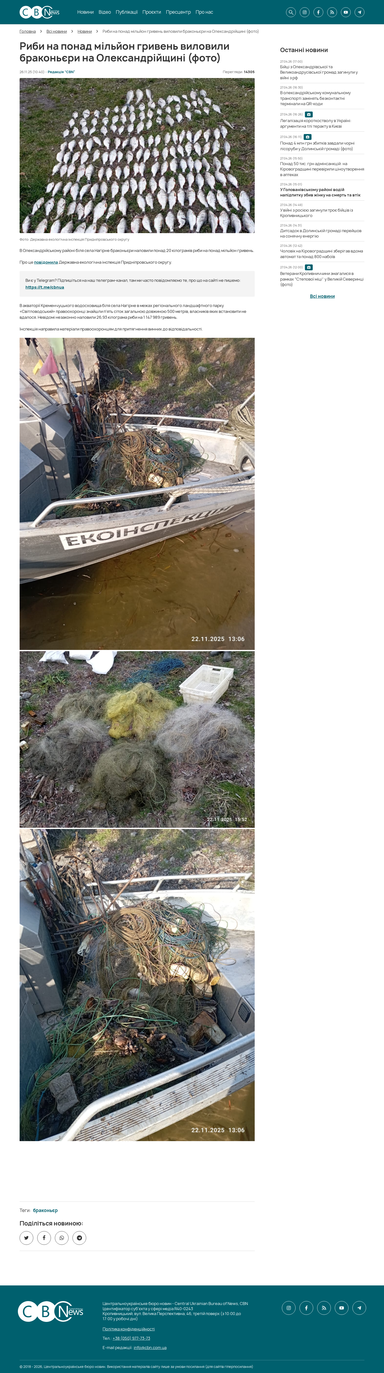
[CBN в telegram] (359, 12)
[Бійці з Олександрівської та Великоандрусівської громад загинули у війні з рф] (319, 72)
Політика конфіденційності (129, 1329)
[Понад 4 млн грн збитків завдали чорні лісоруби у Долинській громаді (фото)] (317, 145)
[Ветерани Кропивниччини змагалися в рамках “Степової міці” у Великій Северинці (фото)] (322, 279)
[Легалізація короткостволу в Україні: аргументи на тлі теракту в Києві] (315, 123)
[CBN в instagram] (305, 12)
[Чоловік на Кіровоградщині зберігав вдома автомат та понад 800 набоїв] (321, 253)
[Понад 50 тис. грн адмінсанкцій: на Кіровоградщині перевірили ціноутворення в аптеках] (322, 169)
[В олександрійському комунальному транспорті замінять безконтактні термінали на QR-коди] (315, 98)
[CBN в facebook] (318, 12)
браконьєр (45, 1211)
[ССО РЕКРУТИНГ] (137, 1175)
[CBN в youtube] (346, 12)
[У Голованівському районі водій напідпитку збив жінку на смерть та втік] (320, 192)
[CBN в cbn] (332, 12)
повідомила (46, 262)
